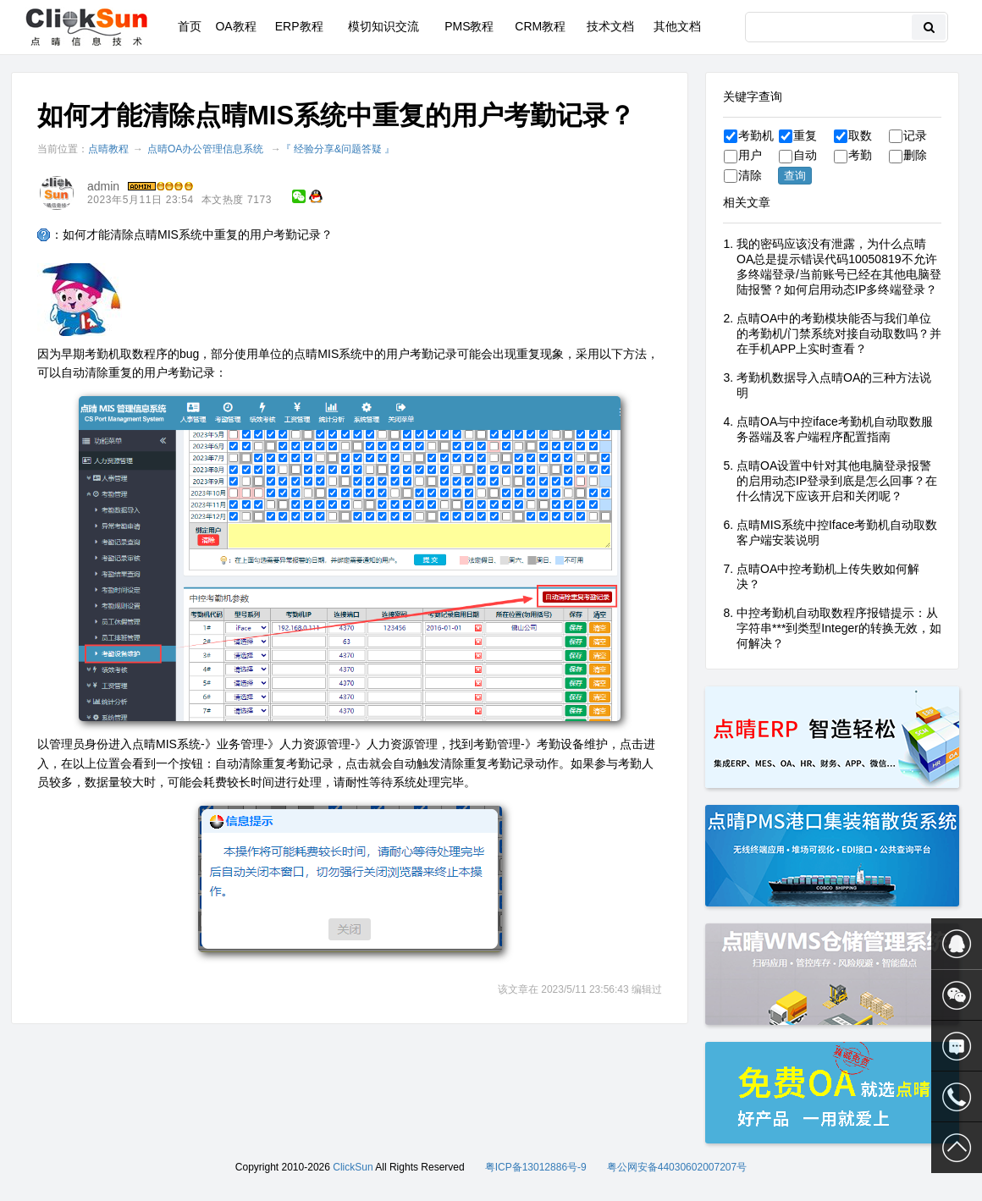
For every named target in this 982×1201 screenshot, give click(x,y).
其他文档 (677, 26)
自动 (798, 155)
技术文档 (610, 26)
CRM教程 (540, 26)
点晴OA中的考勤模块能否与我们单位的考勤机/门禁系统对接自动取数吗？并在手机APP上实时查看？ (838, 333)
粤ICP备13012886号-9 (536, 1167)
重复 (798, 135)
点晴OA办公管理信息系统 (205, 149)
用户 (743, 155)
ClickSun (352, 1167)
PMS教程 (469, 26)
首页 (189, 26)
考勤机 (749, 135)
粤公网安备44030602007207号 (677, 1167)
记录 (908, 135)
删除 (908, 155)
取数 (853, 135)
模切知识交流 (383, 26)
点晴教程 (108, 149)
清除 (743, 175)
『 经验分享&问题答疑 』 (338, 149)
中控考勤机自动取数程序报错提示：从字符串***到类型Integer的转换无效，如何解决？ (838, 628)
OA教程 (235, 26)
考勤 (853, 155)
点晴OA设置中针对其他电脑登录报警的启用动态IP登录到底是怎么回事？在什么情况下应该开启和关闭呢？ (836, 481)
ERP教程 (299, 26)
